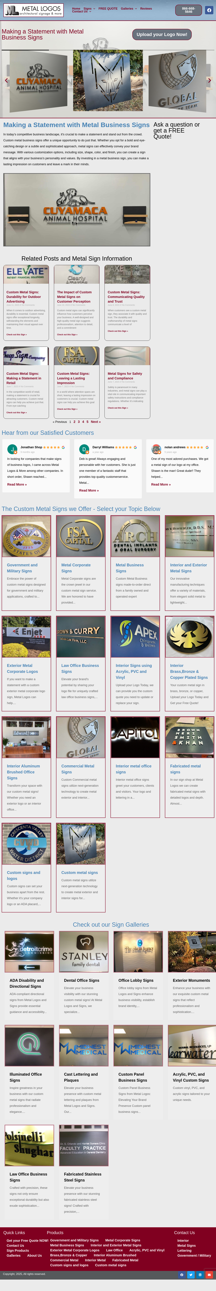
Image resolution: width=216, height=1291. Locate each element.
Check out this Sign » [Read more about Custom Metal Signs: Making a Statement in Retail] (16, 412)
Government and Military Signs (74, 1240)
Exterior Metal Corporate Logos (75, 1250)
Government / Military (194, 1255)
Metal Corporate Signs (122, 1240)
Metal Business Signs (67, 1245)
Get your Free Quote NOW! (28, 1240)
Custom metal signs (110, 1265)
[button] (6, 80)
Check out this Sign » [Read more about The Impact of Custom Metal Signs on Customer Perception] (67, 334)
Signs (89, 8)
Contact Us (81, 11)
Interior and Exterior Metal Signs (116, 1245)
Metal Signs (186, 1245)
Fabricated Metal (125, 1260)
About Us (34, 1255)
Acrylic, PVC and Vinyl (146, 1250)
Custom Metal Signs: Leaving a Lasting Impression (73, 378)
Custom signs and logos (69, 1265)
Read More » (17, 484)
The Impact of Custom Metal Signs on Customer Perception (74, 296)
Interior (183, 1240)
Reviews (146, 8)
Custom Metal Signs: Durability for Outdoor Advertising (23, 296)
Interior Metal (95, 1260)
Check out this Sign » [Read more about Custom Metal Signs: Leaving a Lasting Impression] (67, 409)
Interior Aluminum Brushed (115, 1255)
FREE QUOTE (108, 8)
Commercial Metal (64, 1260)
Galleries (129, 8)
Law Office (114, 1250)
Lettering (184, 1250)
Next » (96, 422)
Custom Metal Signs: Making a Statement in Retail (23, 378)
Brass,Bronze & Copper (68, 1255)
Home (76, 8)
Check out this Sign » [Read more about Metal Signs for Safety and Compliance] (118, 408)
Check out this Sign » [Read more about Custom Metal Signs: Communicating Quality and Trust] (118, 331)
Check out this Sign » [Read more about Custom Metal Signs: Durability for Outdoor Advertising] (16, 334)
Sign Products (18, 1250)
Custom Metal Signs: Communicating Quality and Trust (126, 296)
